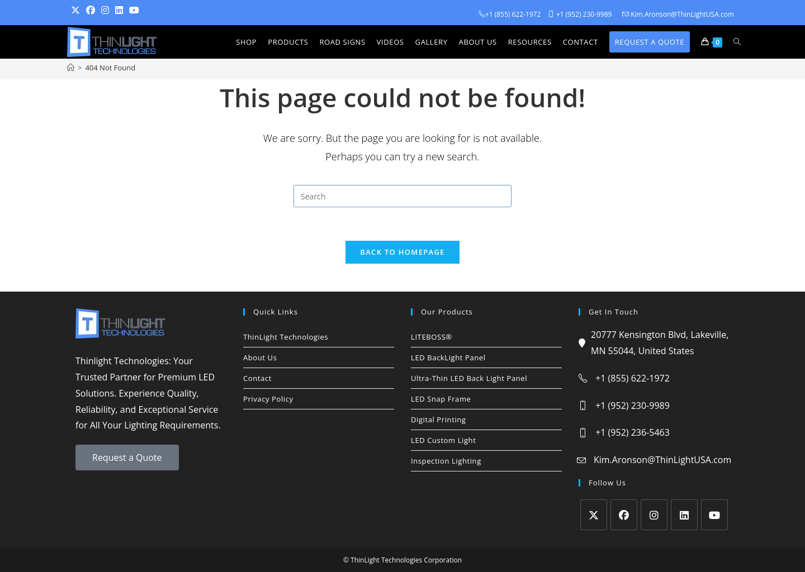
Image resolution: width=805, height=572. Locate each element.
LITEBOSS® (431, 337)
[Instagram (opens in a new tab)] (108, 10)
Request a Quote (127, 457)
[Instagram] (654, 514)
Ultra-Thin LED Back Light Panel (469, 378)
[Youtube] (714, 514)
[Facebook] (623, 514)
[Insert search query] (402, 196)
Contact (257, 378)
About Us (260, 357)
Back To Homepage (402, 252)
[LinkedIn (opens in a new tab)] (122, 10)
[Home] (70, 68)
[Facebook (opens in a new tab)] (93, 10)
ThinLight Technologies (285, 337)
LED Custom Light (443, 440)
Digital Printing (438, 419)
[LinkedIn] (684, 514)
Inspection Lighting (446, 461)
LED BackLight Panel (448, 357)
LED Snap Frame (441, 399)
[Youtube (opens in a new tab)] (137, 10)
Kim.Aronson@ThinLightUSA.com (662, 460)
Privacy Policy (268, 399)
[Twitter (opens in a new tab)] (78, 10)
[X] (593, 514)
